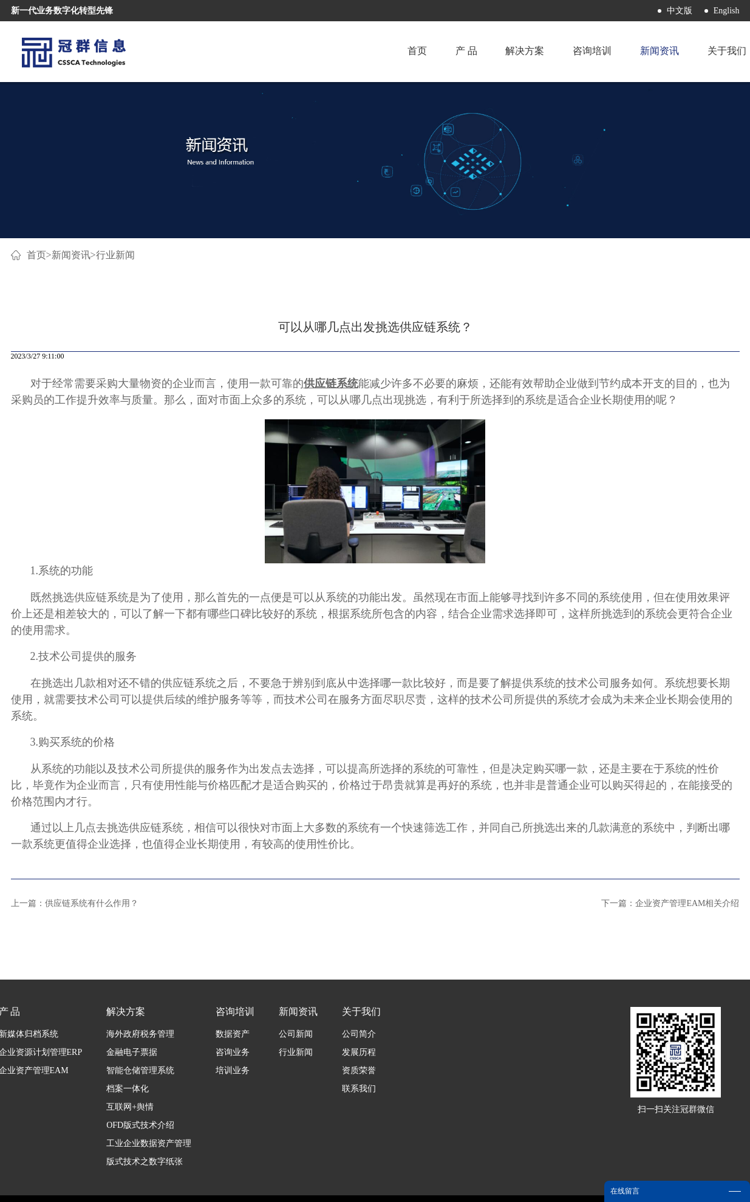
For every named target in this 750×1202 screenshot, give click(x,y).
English (727, 10)
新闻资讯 (71, 255)
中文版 (679, 10)
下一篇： (670, 903)
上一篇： (74, 903)
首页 (413, 51)
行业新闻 (115, 255)
